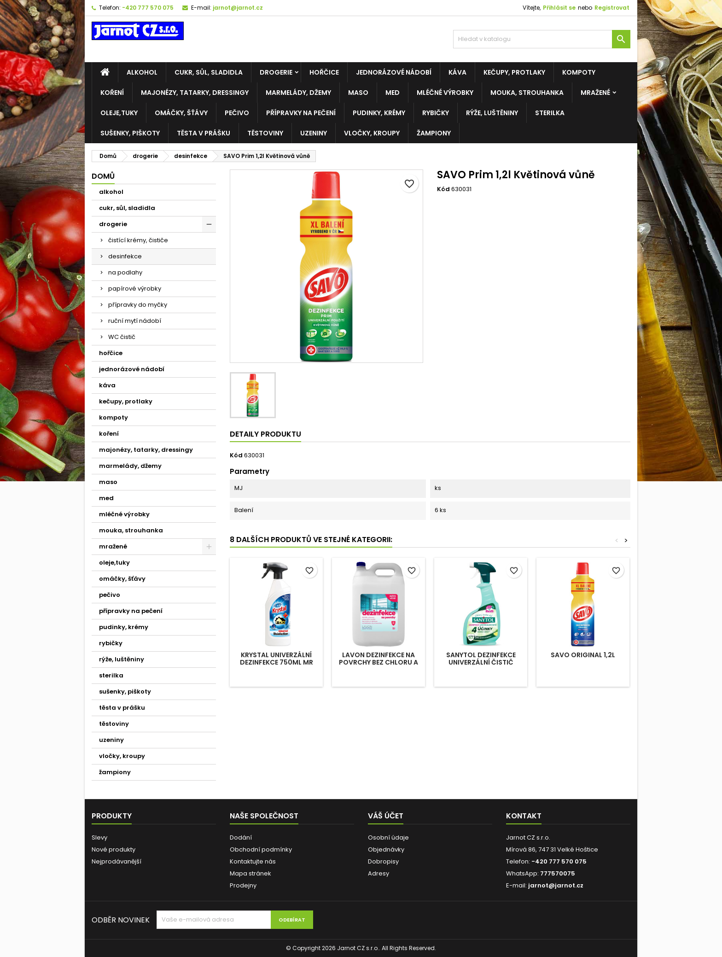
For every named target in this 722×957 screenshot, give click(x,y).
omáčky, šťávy (181, 112)
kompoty (578, 72)
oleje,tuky (119, 112)
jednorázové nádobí (393, 72)
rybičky (435, 112)
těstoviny (265, 133)
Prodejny (243, 885)
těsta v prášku (203, 133)
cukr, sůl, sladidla (209, 72)
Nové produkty (113, 849)
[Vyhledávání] (541, 39)
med (392, 92)
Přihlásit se (559, 8)
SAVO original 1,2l (583, 654)
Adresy (378, 873)
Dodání (241, 837)
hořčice (324, 72)
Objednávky (386, 849)
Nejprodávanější (116, 861)
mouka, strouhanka (527, 92)
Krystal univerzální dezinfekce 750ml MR (276, 658)
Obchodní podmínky (261, 849)
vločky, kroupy (372, 133)
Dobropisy (383, 861)
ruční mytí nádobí (134, 320)
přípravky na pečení (301, 112)
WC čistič (121, 337)
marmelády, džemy (298, 92)
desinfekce (125, 256)
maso (358, 92)
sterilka (550, 112)
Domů (103, 176)
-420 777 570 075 (148, 8)
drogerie (276, 72)
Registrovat (611, 8)
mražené (595, 92)
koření (112, 92)
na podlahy (125, 272)
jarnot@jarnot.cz (238, 8)
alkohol (142, 72)
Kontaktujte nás (253, 861)
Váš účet (385, 816)
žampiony (434, 133)
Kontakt (524, 816)
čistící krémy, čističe (138, 240)
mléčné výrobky (445, 92)
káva (457, 72)
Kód (443, 189)
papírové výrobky (134, 288)
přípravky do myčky (137, 304)
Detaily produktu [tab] (265, 434)
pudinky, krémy (379, 112)
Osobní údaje (388, 837)
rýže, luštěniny (492, 112)
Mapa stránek (250, 873)
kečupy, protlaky (514, 72)
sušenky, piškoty (130, 133)
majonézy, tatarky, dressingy (195, 92)
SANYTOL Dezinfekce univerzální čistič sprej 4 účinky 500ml (480, 662)
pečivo (237, 112)
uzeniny (313, 133)
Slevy (99, 837)
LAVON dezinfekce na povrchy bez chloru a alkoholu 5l (378, 662)
